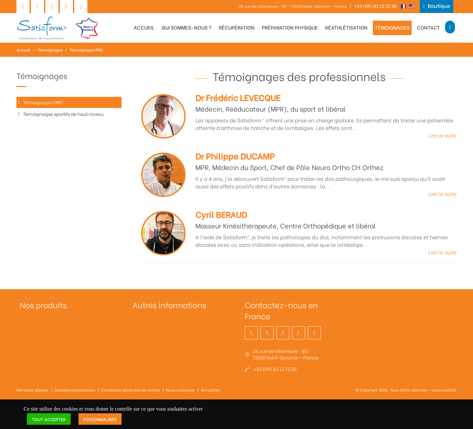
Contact (428, 27)
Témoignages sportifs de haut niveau (63, 113)
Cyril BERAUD (221, 214)
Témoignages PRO (86, 50)
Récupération (237, 27)
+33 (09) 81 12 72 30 (375, 6)
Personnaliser (100, 419)
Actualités (210, 390)
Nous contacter (180, 390)
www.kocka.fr (444, 390)
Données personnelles (74, 390)
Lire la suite (442, 135)
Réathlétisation (346, 27)
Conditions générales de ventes (130, 390)
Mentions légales (32, 390)
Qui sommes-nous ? (187, 27)
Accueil (144, 27)
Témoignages (392, 27)
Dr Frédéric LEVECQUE (238, 97)
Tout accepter (49, 419)
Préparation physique (290, 27)
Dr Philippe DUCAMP (235, 156)
